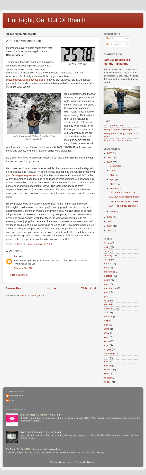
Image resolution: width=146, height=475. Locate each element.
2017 (110, 217)
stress (107, 341)
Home (51, 288)
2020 (110, 153)
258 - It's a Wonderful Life (122, 192)
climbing (108, 255)
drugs (106, 267)
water (106, 373)
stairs (106, 337)
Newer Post (14, 288)
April (112, 179)
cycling (107, 259)
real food (108, 316)
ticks (106, 361)
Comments (112, 44)
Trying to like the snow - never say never (40, 432)
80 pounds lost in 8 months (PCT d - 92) (40, 414)
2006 (110, 230)
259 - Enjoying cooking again (124, 196)
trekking (108, 365)
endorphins (109, 271)
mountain (108, 304)
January (114, 211)
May (112, 175)
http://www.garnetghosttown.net (24, 175)
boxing (107, 247)
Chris (12, 400)
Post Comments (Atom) (32, 295)
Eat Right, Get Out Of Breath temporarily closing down (33, 449)
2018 (110, 162)
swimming (109, 353)
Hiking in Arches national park (119, 129)
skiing (107, 329)
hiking (107, 300)
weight (107, 382)
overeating (109, 308)
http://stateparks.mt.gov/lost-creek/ (26, 79)
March (113, 184)
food (106, 284)
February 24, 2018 (23, 268)
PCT (106, 312)
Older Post (88, 288)
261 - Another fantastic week (123, 201)
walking (107, 369)
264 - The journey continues (123, 206)
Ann (16, 256)
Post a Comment (19, 275)
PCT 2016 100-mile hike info (118, 140)
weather (108, 377)
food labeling (110, 288)
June (112, 170)
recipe (107, 320)
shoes (107, 324)
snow (106, 333)
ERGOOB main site (113, 125)
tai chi (107, 357)
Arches (107, 243)
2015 (110, 226)
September (116, 166)
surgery (107, 349)
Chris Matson (16, 395)
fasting (107, 280)
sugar (106, 345)
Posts (110, 38)
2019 (110, 157)
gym (106, 296)
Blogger (91, 462)
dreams (107, 263)
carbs (106, 251)
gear (106, 292)
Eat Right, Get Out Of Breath (46, 20)
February (115, 188)
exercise (108, 276)
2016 (110, 221)
